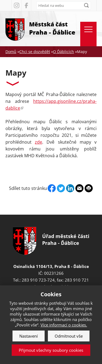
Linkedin (70, 188)
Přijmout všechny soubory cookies (51, 350)
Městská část (52, 28)
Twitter (61, 188)
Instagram (16, 5)
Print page (89, 188)
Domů (10, 51)
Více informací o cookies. (64, 325)
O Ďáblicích (63, 51)
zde (38, 142)
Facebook (26, 5)
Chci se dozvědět (34, 51)
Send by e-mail (79, 188)
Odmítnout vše (69, 336)
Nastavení (28, 336)
